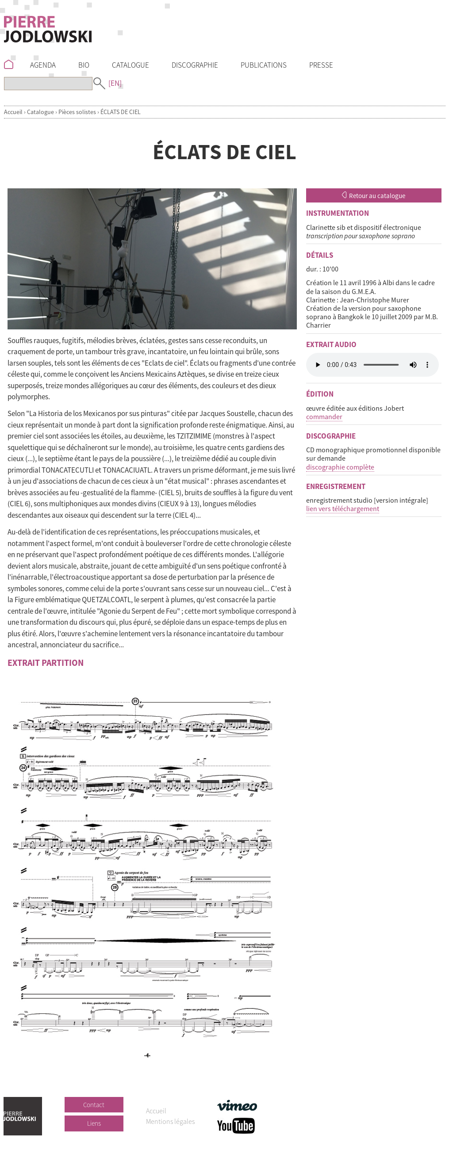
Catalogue (40, 112)
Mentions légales (170, 1121)
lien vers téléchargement (342, 508)
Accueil (13, 112)
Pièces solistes (77, 112)
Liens (94, 1123)
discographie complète (340, 466)
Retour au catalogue (373, 195)
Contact (93, 1104)
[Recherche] (48, 83)
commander (324, 416)
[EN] (115, 83)
